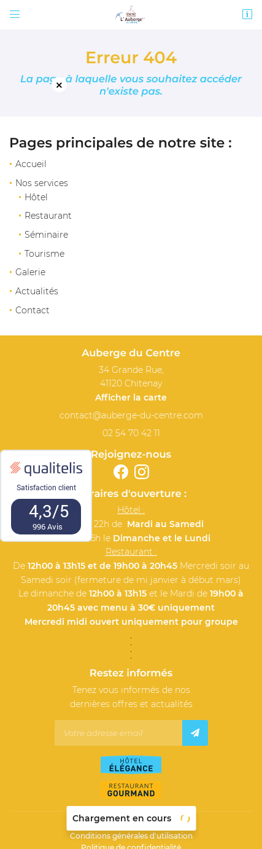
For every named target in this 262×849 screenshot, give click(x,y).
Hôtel (36, 197)
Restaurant (48, 215)
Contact (32, 310)
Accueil (31, 164)
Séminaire (46, 234)
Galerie (30, 272)
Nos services (41, 183)
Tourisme (44, 253)
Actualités (36, 291)
